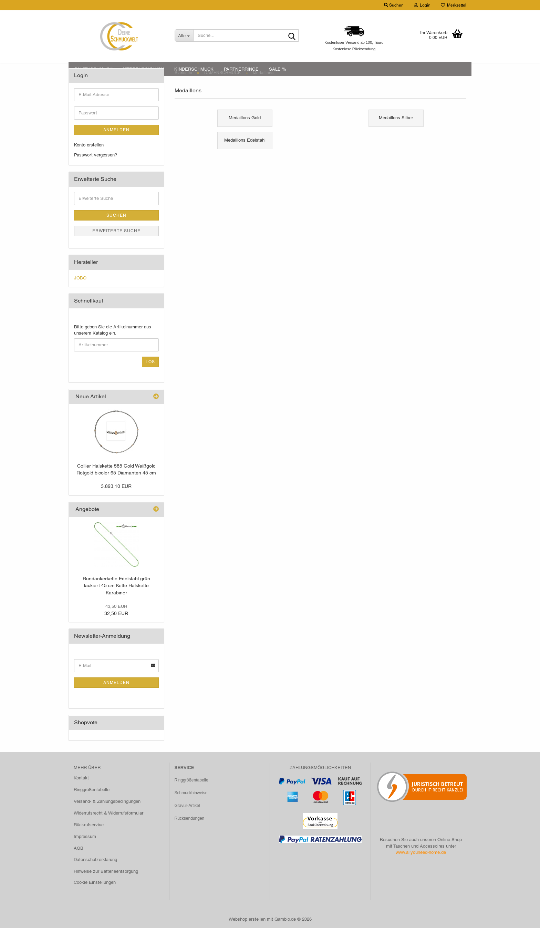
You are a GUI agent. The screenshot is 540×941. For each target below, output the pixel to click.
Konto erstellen (89, 158)
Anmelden (116, 143)
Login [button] (422, 5)
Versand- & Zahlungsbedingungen (107, 814)
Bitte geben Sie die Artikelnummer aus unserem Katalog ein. (112, 343)
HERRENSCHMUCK (143, 69)
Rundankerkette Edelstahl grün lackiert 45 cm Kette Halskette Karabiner (116, 598)
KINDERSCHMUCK (194, 69)
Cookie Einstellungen (95, 895)
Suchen (116, 228)
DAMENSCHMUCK (93, 69)
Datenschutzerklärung (95, 872)
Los (150, 374)
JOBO (80, 291)
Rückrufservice (89, 837)
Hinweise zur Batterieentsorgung (106, 884)
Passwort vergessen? (95, 167)
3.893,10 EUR (116, 499)
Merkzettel (453, 5)
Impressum (85, 849)
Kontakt (81, 791)
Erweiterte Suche (116, 244)
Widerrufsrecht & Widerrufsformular (108, 825)
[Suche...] (184, 35)
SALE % (277, 69)
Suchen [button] (394, 5)
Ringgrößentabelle (92, 802)
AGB (78, 860)
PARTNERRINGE (241, 69)
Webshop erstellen (247, 931)
